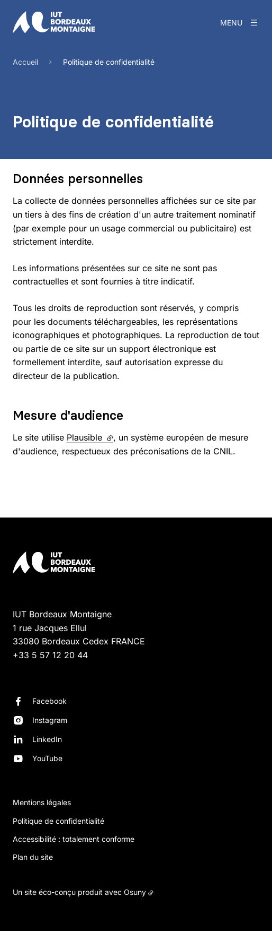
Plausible (90, 437)
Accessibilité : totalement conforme (73, 838)
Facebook (49, 700)
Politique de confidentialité (58, 820)
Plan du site (33, 856)
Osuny (135, 891)
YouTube (47, 758)
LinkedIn (47, 739)
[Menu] (239, 22)
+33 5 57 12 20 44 (50, 655)
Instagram (49, 720)
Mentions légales (42, 802)
